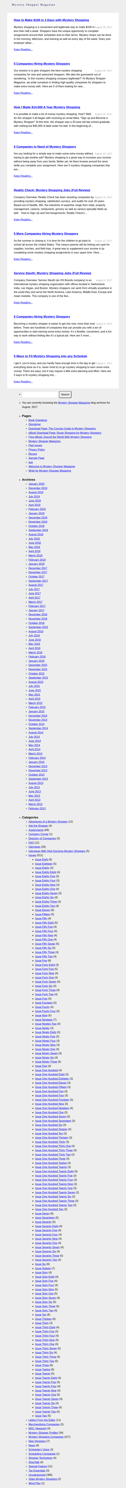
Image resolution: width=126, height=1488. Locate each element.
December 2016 (38, 614)
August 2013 (36, 783)
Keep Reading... (23, 49)
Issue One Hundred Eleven (51, 1082)
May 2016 (34, 644)
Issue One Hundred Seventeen (53, 1120)
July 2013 (34, 787)
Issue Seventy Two (46, 1259)
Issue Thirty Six (44, 1352)
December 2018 (38, 517)
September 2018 (38, 530)
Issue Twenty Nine (45, 1390)
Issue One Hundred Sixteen (51, 1129)
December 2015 (38, 665)
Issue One (41, 1066)
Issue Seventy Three (47, 1255)
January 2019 (36, 513)
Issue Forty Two (44, 994)
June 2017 (35, 593)
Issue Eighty (42, 868)
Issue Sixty (41, 1272)
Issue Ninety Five (45, 1036)
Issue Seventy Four (46, 1234)
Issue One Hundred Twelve (51, 1163)
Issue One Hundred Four (49, 1095)
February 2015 (37, 707)
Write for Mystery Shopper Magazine (50, 470)
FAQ (31, 842)
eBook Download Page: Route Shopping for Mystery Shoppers (65, 432)
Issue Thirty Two (44, 1361)
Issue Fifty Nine (44, 935)
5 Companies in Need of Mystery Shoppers (45, 146)
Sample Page (36, 458)
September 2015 (38, 677)
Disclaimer (35, 424)
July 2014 (34, 736)
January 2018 (36, 564)
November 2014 (38, 719)
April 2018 (34, 551)
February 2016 (37, 656)
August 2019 (36, 492)
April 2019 (34, 505)
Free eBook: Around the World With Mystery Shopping (60, 437)
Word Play (35, 1483)
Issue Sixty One (44, 1293)
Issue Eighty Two (45, 906)
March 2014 (35, 753)
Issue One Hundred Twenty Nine (54, 1184)
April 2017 (34, 597)
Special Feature (38, 1466)
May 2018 (34, 547)
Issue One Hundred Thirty (50, 1142)
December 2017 (38, 568)
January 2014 (36, 762)
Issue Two (41, 1415)
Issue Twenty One (45, 1394)
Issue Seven (42, 1213)
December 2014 (38, 715)
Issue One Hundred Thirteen (51, 1137)
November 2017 (38, 572)
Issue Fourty (42, 1007)
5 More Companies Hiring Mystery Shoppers (46, 233)
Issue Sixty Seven (45, 1297)
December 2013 (38, 766)
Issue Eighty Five (45, 876)
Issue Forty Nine (44, 973)
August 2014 (36, 732)
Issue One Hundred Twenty (51, 1167)
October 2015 (36, 673)
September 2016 (38, 627)
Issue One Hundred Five (49, 1091)
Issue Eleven (42, 910)
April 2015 (34, 698)
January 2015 (36, 711)
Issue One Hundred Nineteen (52, 1108)
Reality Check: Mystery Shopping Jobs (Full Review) (52, 190)
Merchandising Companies (44, 1424)
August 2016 (36, 631)
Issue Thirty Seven (46, 1348)
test (31, 462)
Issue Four (41, 998)
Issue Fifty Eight (44, 922)
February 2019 (37, 509)
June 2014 (35, 741)
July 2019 (34, 496)
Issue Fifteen (42, 914)
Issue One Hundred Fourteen (52, 1099)
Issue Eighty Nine (45, 884)
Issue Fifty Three (45, 952)
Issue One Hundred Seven (50, 1116)
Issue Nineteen (44, 1019)
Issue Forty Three (45, 990)
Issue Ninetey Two (45, 1023)
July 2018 (34, 538)
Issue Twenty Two (45, 1411)
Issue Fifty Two (43, 956)
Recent (33, 454)
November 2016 (38, 618)
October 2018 (36, 526)
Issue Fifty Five (44, 926)
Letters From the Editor (42, 1420)
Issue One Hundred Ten (49, 1133)
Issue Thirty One (44, 1344)
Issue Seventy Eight (46, 1226)
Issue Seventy (43, 1222)
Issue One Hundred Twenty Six (53, 1196)
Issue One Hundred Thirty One (53, 1146)
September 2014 (38, 728)
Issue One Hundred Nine (49, 1103)
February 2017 (37, 606)
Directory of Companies (42, 838)
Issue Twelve (42, 1369)
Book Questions (38, 420)
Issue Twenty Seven (47, 1399)
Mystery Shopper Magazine (74, 402)
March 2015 (35, 703)
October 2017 (36, 576)
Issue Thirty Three (45, 1356)
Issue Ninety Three (46, 1061)
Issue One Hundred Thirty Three (54, 1150)
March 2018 (35, 555)
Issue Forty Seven (45, 981)
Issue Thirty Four (45, 1335)
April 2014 (34, 749)
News (32, 1445)
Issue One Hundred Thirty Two (53, 1154)
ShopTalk (34, 1462)
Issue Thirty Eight (45, 1327)
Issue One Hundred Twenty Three (54, 1200)
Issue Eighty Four (45, 880)
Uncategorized (37, 1475)
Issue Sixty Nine (44, 1289)
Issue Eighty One (45, 889)
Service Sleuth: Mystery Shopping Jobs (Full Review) (52, 273)
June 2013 (35, 791)
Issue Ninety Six (44, 1057)
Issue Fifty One (44, 939)
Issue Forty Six (43, 986)
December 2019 (38, 488)
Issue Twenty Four (45, 1386)
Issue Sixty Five (44, 1281)
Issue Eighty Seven (46, 893)
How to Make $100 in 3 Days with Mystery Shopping (51, 20)
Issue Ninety (42, 1028)
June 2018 (35, 542)
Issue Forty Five (44, 969)
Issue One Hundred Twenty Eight (54, 1171)
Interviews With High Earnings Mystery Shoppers (57, 851)
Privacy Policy (37, 449)
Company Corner (39, 834)
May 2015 (34, 694)
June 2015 (35, 690)
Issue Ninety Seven (46, 1053)
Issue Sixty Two (44, 1310)
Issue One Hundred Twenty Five (54, 1175)
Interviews (34, 846)
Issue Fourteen (44, 1002)
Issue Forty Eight (45, 965)
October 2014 (36, 724)
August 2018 (36, 534)
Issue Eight (41, 859)
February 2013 (37, 808)
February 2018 (37, 559)
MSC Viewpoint (37, 1428)
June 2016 (35, 639)
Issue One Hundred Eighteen (52, 1078)
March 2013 (35, 804)
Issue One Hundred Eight (50, 1074)
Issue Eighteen (43, 863)
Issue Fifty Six (43, 948)
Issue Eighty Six (44, 897)
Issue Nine (41, 1015)
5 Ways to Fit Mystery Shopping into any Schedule (50, 356)
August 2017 (36, 585)
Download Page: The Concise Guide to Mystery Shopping (62, 428)
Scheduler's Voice (39, 1449)
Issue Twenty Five (45, 1382)
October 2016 (36, 623)
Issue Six (40, 1264)
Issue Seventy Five (46, 1230)
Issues (32, 855)
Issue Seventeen (45, 1217)
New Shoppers (37, 1441)
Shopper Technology (40, 1458)
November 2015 (38, 669)
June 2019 (35, 500)
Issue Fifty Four (44, 931)
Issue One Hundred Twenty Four (54, 1179)
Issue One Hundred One (49, 1112)
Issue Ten (40, 1314)
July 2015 (34, 686)
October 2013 (36, 774)
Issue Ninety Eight (45, 1032)
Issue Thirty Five (44, 1331)
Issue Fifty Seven (45, 943)
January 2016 (36, 661)
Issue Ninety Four (45, 1040)
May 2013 (34, 795)
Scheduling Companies (42, 1453)
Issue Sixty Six (43, 1302)
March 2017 (35, 602)
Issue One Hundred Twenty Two (53, 1205)
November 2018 (38, 521)
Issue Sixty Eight (44, 1276)
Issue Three (42, 1365)
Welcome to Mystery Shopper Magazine (52, 466)
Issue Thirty (42, 1323)
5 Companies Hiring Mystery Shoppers (42, 63)
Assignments (36, 830)
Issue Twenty (42, 1373)
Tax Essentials (37, 1470)
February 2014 (37, 758)
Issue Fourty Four (45, 1011)
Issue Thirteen (43, 1319)
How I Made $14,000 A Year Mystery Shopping (47, 107)
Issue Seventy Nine (46, 1238)
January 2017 (36, 610)
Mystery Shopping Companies (46, 1436)
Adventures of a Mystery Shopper (48, 821)
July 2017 (34, 589)
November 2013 (38, 770)
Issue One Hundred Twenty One (54, 1188)
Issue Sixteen (43, 1268)
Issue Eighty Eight (45, 872)
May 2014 (34, 745)
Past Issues (35, 445)
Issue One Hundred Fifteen (51, 1087)
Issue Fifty (41, 918)
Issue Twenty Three (46, 1407)
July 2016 (34, 635)
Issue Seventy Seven (47, 1247)
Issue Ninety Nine (45, 1045)
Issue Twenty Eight (46, 1378)
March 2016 (35, 652)
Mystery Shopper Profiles (43, 1432)
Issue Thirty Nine (45, 1340)
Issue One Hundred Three (50, 1158)
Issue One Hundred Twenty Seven (55, 1192)
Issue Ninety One (45, 1049)
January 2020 (36, 483)
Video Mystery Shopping (43, 1479)
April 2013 (34, 800)
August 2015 (36, 682)
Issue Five (41, 960)
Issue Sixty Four (44, 1285)
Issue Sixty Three (45, 1306)
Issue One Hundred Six (48, 1125)
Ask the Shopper (38, 825)
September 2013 (38, 778)
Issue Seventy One (46, 1243)
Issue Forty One (44, 977)
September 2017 (38, 580)
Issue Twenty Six (45, 1403)
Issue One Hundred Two (49, 1209)
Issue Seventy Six (45, 1251)
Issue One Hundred (46, 1070)
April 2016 (34, 648)
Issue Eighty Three (46, 901)
